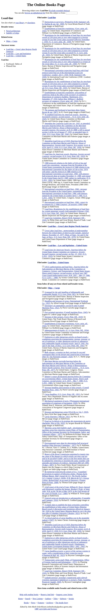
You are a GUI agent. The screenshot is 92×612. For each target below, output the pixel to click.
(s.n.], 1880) (66, 490)
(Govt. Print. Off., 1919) (64, 317)
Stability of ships (12, 33)
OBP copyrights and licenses (46, 609)
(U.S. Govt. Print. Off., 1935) (66, 85)
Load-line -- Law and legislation (18, 54)
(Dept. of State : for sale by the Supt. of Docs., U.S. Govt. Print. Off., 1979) (65, 234)
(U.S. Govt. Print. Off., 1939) (66, 144)
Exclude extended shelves (59, 11)
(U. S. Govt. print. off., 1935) (66, 51)
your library (19, 23)
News (33, 603)
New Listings (38, 599)
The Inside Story (61, 603)
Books (26, 603)
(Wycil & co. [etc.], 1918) (66, 412)
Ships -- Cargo (11, 41)
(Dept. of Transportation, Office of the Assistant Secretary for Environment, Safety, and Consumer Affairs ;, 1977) (66, 431)
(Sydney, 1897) (65, 459)
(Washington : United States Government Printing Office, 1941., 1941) (66, 542)
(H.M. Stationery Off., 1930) (65, 74)
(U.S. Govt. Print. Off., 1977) (65, 365)
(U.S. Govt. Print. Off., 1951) (62, 394)
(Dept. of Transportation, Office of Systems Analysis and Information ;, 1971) (65, 561)
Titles (55, 599)
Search (27, 599)
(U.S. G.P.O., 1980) (66, 380)
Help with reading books (29, 595)
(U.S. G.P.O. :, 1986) (66, 272)
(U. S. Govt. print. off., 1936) (66, 61)
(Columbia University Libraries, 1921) (66, 509)
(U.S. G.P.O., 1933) (64, 253)
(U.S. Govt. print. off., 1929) (65, 117)
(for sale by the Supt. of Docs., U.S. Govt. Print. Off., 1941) (66, 341)
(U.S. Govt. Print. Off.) (63, 293)
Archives (49, 603)
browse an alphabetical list (35, 13)
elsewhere (31, 23)
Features (41, 603)
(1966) (65, 203)
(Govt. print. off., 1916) (64, 97)
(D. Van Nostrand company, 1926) (65, 354)
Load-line (52, 18)
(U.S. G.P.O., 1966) (65, 193)
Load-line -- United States (16, 56)
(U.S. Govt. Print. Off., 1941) (66, 128)
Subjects (63, 599)
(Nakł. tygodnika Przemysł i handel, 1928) (66, 580)
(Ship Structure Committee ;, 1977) (65, 444)
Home (20, 599)
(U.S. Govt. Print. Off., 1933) (66, 155)
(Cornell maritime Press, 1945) (66, 312)
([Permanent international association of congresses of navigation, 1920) (65, 402)
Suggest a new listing (64, 595)
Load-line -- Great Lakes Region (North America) (68, 226)
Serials (71, 599)
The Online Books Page (46, 5)
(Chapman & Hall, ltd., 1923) (66, 553)
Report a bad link (47, 595)
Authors (48, 599)
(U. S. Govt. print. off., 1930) (66, 38)
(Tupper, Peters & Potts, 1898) (65, 477)
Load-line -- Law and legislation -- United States (67, 245)
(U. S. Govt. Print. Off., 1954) (67, 330)
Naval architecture (13, 31)
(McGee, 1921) (57, 417)
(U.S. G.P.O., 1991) (66, 171)
